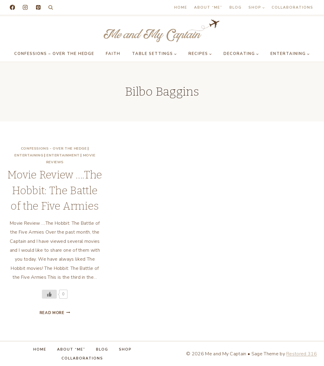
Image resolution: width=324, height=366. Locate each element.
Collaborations (292, 7)
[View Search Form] (50, 7)
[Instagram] (25, 7)
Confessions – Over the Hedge (54, 53)
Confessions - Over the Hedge (54, 148)
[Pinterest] (38, 7)
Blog (235, 7)
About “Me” (208, 7)
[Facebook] (12, 7)
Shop (125, 349)
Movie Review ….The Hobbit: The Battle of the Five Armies (54, 190)
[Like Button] (49, 294)
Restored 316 (301, 354)
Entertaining (28, 155)
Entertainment (63, 155)
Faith (113, 53)
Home (180, 7)
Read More (55, 313)
